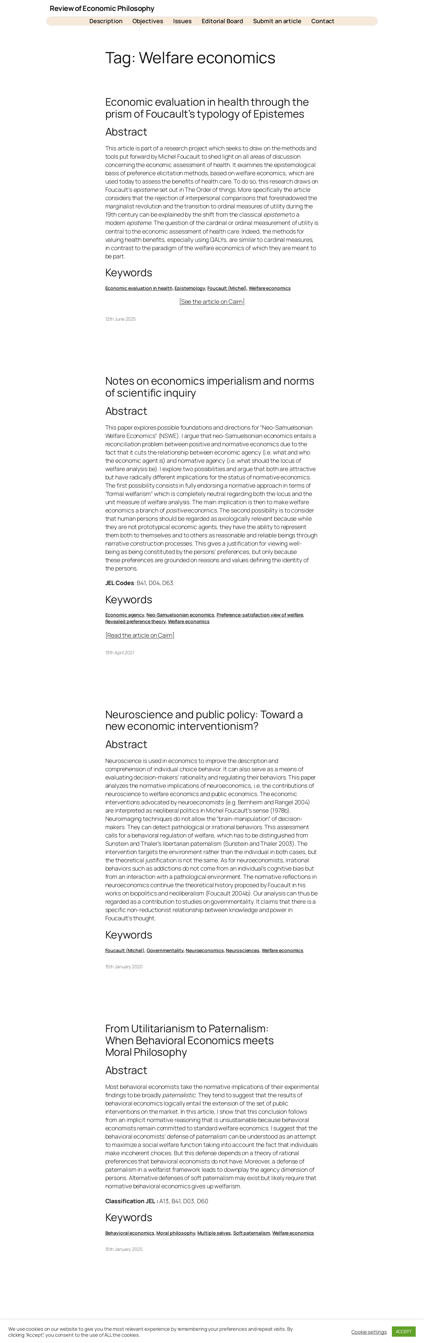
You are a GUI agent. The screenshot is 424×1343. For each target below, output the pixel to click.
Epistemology (190, 288)
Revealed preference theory (135, 621)
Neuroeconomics (205, 950)
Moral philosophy (175, 1233)
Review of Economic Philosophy (102, 8)
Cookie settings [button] (369, 1332)
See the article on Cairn (212, 301)
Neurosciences (242, 950)
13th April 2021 (119, 652)
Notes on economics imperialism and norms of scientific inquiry (209, 387)
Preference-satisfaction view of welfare (260, 615)
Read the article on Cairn (139, 635)
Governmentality (165, 950)
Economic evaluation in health (139, 288)
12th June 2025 (120, 319)
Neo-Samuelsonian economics (180, 615)
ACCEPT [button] (404, 1331)
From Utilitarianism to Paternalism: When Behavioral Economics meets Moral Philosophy (189, 1040)
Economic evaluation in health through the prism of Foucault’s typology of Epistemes (207, 108)
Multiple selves (214, 1233)
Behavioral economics (129, 1233)
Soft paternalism (251, 1233)
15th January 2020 (123, 966)
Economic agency (124, 615)
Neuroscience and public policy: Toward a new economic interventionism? (204, 720)
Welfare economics (270, 288)
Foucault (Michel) (226, 288)
